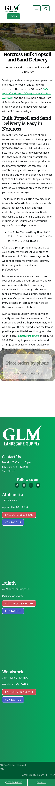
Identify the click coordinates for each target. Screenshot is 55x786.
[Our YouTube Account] (38, 487)
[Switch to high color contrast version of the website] (46, 8)
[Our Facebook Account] (17, 487)
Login (14, 16)
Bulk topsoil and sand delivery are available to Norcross (26, 93)
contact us (13, 522)
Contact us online (28, 335)
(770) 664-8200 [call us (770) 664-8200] (13, 782)
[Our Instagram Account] (24, 487)
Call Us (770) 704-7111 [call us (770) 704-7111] (19, 692)
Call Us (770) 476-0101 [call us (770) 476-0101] (19, 603)
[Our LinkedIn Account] (31, 487)
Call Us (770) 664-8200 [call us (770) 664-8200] (19, 514)
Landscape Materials (28, 67)
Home (9, 67)
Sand (46, 67)
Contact (41, 782)
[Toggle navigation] (37, 8)
